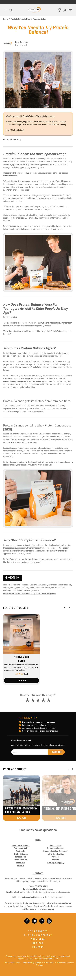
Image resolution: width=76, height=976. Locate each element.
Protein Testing (20, 859)
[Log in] (65, 10)
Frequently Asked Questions (55, 851)
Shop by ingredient (38, 935)
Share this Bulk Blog (12, 139)
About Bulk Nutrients (21, 845)
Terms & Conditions (13, 962)
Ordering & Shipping (55, 862)
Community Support (55, 848)
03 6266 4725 (41, 886)
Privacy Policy (48, 962)
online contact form (30, 897)
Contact (38, 873)
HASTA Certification (55, 854)
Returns (20, 865)
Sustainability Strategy (31, 962)
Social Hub (20, 862)
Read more (21, 818)
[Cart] (70, 10)
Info (38, 840)
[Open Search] (10, 10)
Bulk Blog (38, 939)
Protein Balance (10, 175)
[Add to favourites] (37, 617)
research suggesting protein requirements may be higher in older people (34, 381)
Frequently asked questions (38, 830)
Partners (55, 857)
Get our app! (28, 718)
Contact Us (20, 851)
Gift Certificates (21, 854)
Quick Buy (21, 680)
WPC (7, 429)
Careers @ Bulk (20, 848)
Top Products (38, 931)
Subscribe (57, 752)
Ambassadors (55, 845)
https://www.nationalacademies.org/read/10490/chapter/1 (29, 593)
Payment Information (64, 962)
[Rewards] (59, 10)
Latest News (20, 857)
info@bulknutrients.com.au (41, 889)
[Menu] (5, 10)
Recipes (38, 943)
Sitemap (38, 965)
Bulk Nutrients (21, 42)
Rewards (55, 859)
